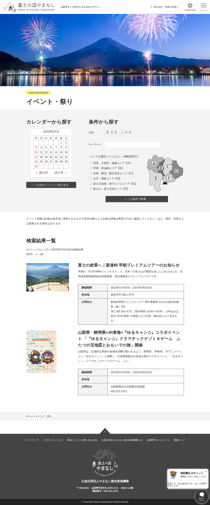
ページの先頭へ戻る (105, 431)
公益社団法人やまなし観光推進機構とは (122, 440)
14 (56, 152)
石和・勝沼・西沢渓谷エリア (108, 173)
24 (36, 161)
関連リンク (179, 440)
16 (66, 152)
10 (36, 152)
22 (61, 157)
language (190, 10)
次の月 (59, 172)
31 (36, 166)
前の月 (43, 172)
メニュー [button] (204, 10)
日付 (91, 132)
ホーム (29, 416)
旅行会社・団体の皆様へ (166, 7)
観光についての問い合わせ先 (82, 440)
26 (46, 161)
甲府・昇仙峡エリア (103, 168)
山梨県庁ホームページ (158, 440)
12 (46, 152)
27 (51, 161)
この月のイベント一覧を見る (51, 184)
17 (36, 157)
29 (61, 161)
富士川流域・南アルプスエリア (110, 183)
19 (46, 157)
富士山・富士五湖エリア (106, 188)
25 (41, 161)
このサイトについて (53, 440)
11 (41, 152)
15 (61, 152)
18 (41, 157)
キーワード (95, 144)
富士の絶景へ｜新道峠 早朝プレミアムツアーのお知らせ (129, 265)
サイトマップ (32, 440)
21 (56, 157)
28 (56, 161)
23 (66, 157)
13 (51, 152)
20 (51, 157)
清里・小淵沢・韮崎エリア (107, 163)
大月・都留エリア (102, 178)
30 (66, 161)
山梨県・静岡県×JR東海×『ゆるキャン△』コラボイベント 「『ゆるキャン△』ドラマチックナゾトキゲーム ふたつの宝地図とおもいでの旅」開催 (129, 338)
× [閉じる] (206, 471)
